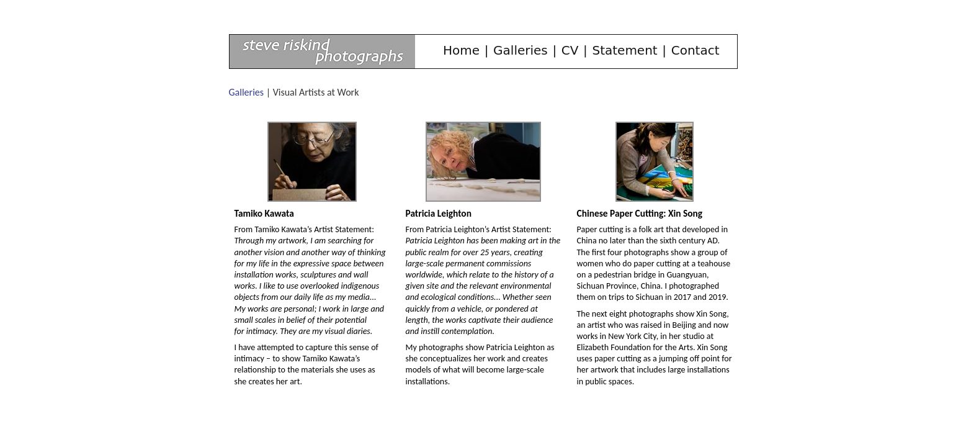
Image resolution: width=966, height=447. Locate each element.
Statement (624, 50)
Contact (695, 50)
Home (461, 50)
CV (570, 50)
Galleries (520, 50)
